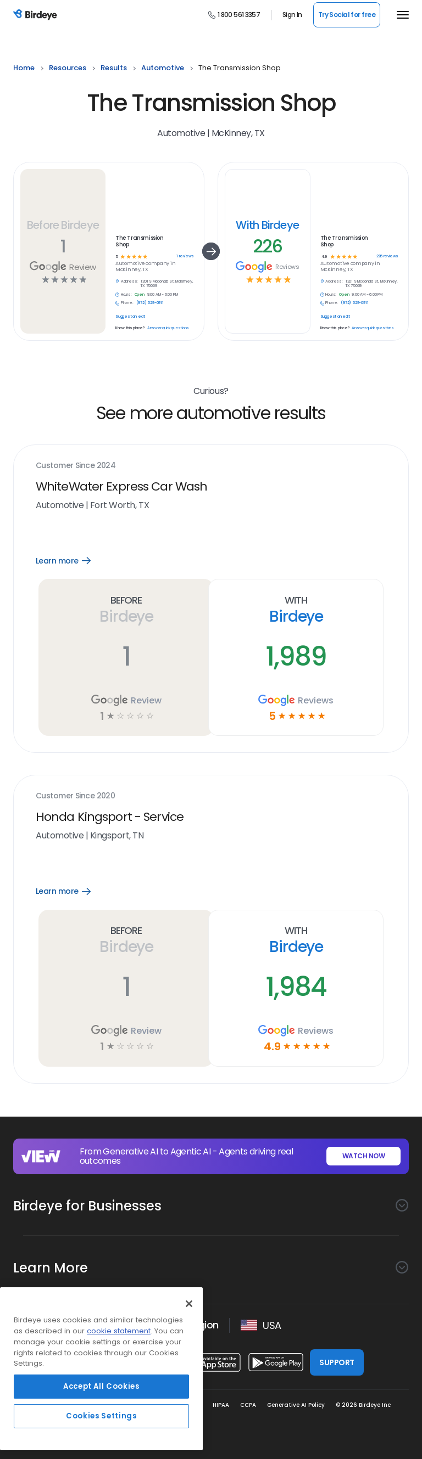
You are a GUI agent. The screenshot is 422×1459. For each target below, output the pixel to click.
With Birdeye (267, 225)
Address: (129, 281)
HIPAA (221, 1405)
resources (67, 68)
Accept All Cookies (101, 1386)
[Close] (189, 1304)
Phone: (127, 303)
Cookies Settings (101, 1416)
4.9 (324, 257)
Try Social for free (346, 14)
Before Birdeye (63, 225)
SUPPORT (336, 1362)
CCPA (248, 1405)
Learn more (73, 561)
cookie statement (119, 1331)
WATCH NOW (363, 1156)
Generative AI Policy (296, 1405)
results (114, 68)
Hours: (126, 294)
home (24, 68)
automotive (162, 68)
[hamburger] (400, 15)
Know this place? (130, 328)
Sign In (292, 15)
